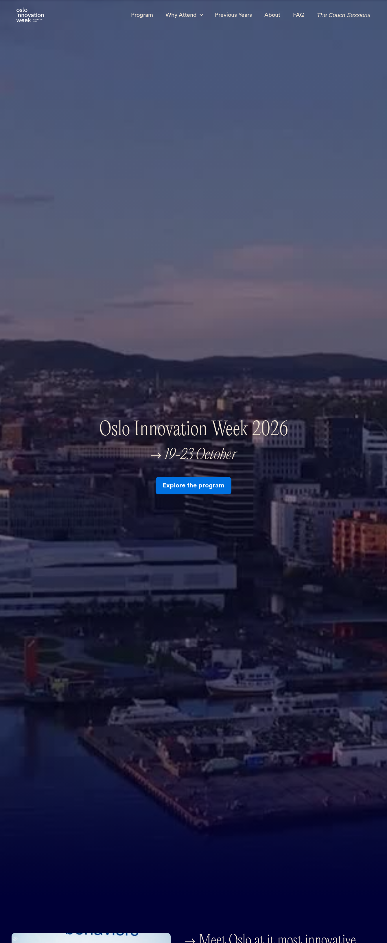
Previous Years (233, 15)
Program (142, 15)
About (272, 15)
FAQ (299, 15)
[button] (184, 14)
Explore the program (193, 485)
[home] (30, 15)
